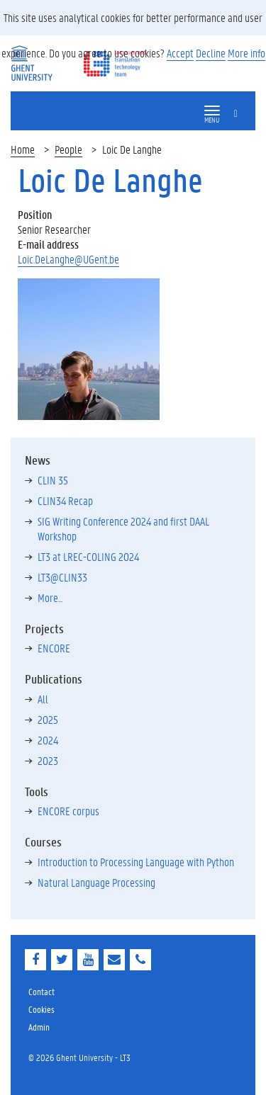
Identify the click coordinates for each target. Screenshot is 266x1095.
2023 (48, 760)
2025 (48, 719)
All (43, 698)
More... (50, 597)
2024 (48, 739)
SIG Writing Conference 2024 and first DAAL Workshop (123, 528)
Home (23, 149)
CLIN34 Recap (65, 500)
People (68, 149)
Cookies (41, 1009)
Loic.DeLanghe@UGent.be (68, 258)
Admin (39, 1027)
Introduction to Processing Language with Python (136, 861)
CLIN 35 (53, 479)
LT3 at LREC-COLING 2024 (88, 556)
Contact (41, 991)
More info (246, 52)
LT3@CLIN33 (62, 576)
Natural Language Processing (96, 882)
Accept (180, 52)
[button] (212, 111)
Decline (211, 52)
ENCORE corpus (68, 810)
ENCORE (54, 647)
